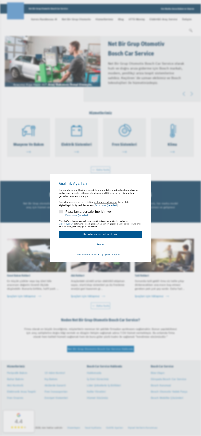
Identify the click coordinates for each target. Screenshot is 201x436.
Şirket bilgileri (112, 254)
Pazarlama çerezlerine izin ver (88, 211)
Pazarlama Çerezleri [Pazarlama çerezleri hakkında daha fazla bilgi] (105, 205)
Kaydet (100, 244)
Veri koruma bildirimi (88, 254)
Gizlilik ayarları (66, 224)
